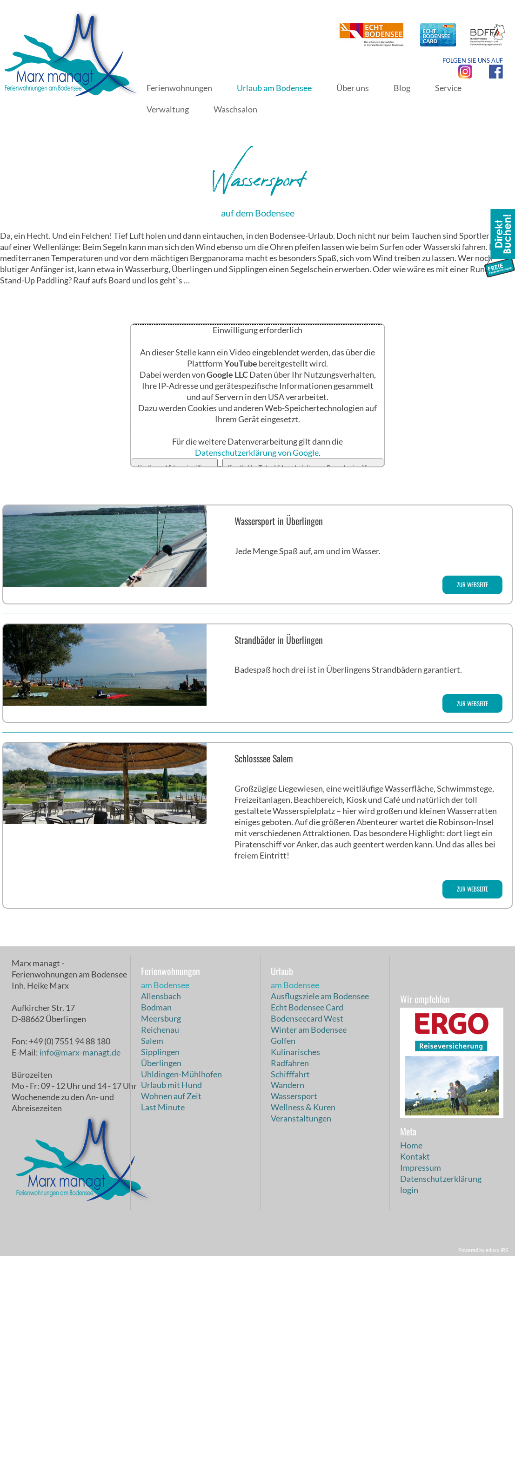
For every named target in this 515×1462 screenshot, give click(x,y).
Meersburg (161, 1224)
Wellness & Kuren (303, 1313)
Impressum (420, 1373)
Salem (152, 1246)
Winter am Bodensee (309, 1235)
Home (411, 1351)
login (409, 1395)
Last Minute (163, 1313)
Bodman (156, 1212)
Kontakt (415, 1362)
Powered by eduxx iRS (483, 1456)
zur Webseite (472, 790)
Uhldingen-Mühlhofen (181, 1279)
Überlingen (161, 1268)
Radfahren (290, 1268)
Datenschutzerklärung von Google (257, 658)
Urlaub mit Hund (171, 1290)
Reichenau (160, 1235)
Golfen (283, 1246)
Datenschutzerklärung (441, 1384)
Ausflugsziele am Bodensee (320, 1201)
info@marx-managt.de (80, 1258)
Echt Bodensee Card (307, 1212)
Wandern (287, 1290)
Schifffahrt (290, 1279)
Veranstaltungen (301, 1324)
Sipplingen (160, 1257)
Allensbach (161, 1201)
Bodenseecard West (307, 1224)
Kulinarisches (295, 1257)
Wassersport (294, 1302)
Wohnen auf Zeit (171, 1302)
